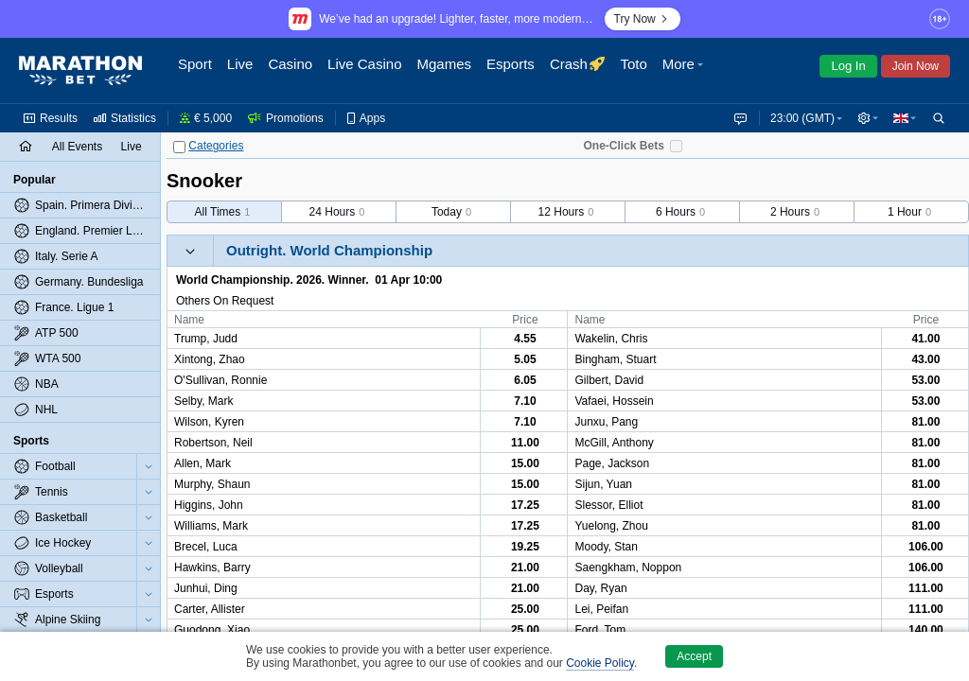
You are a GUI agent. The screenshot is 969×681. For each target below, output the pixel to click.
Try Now (642, 19)
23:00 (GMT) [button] (798, 118)
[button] (768, 71)
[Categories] (179, 147)
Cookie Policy (600, 663)
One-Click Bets (623, 145)
